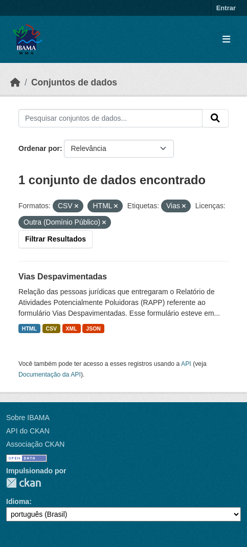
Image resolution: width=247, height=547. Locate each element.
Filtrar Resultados (55, 239)
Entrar (226, 8)
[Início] (15, 82)
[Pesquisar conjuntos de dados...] (110, 118)
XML (71, 328)
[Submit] (215, 118)
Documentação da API (49, 374)
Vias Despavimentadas (62, 276)
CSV (51, 328)
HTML (29, 328)
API (186, 363)
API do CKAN (28, 431)
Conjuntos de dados (74, 82)
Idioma (17, 501)
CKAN (23, 482)
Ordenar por (39, 148)
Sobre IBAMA (28, 417)
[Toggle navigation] (226, 39)
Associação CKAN (35, 444)
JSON (93, 328)
